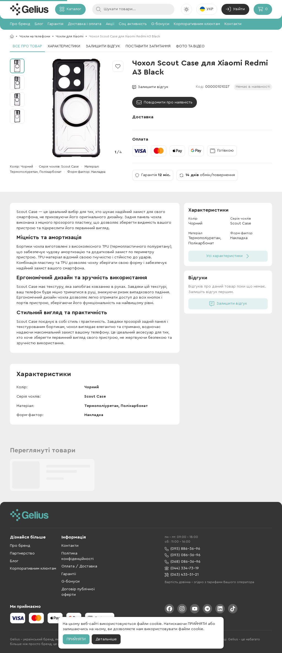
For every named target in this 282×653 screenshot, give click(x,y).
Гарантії (68, 574)
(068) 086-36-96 (182, 562)
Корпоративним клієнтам (197, 24)
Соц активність (133, 24)
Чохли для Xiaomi (69, 36)
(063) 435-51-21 (182, 575)
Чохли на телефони (34, 36)
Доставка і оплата (84, 24)
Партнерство (22, 553)
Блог (39, 24)
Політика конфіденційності (77, 556)
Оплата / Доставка (79, 566)
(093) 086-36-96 (182, 555)
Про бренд (20, 24)
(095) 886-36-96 (182, 549)
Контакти (233, 24)
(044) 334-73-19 (182, 568)
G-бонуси (160, 24)
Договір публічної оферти (78, 592)
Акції (110, 24)
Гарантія (55, 24)
